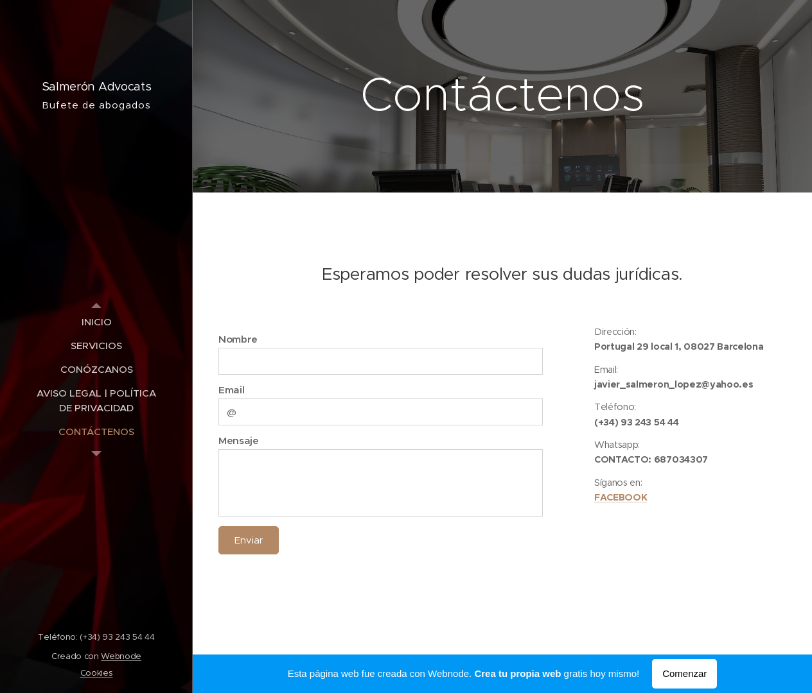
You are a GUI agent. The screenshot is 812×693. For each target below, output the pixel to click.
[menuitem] (96, 321)
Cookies (96, 672)
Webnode (121, 656)
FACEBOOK (620, 497)
